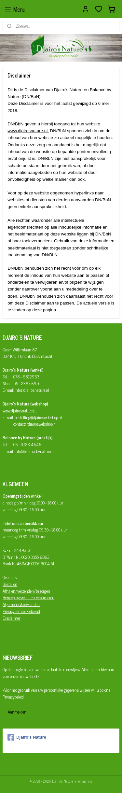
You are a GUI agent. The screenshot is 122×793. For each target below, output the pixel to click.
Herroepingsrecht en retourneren (28, 597)
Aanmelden (17, 711)
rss (90, 781)
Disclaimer (11, 618)
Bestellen (10, 584)
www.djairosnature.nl (19, 410)
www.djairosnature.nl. (28, 130)
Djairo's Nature (26, 737)
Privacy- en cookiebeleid (21, 611)
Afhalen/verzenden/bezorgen (26, 591)
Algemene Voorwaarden (21, 604)
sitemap (80, 781)
